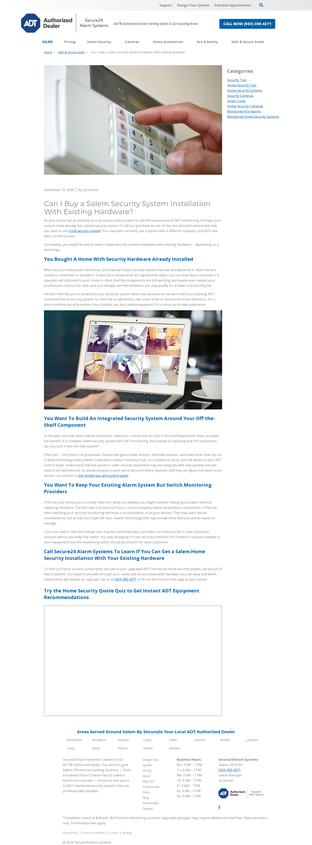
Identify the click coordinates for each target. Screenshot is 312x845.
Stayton (123, 748)
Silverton (200, 740)
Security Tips (237, 80)
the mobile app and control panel (102, 475)
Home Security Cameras (245, 106)
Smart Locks (236, 101)
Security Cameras (240, 96)
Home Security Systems (244, 90)
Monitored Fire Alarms (244, 111)
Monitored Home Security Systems (253, 116)
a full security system (84, 231)
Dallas (173, 740)
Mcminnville (74, 740)
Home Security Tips (241, 85)
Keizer (96, 748)
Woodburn (99, 740)
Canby (147, 740)
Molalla (225, 740)
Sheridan (123, 740)
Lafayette (252, 740)
